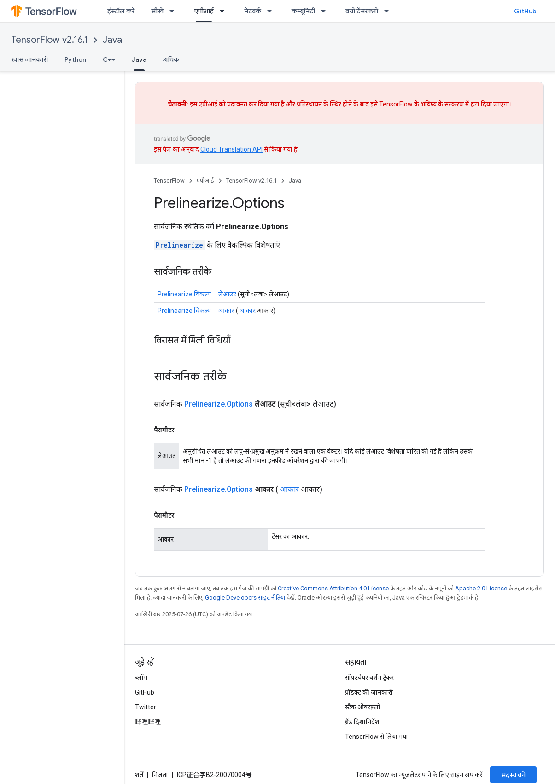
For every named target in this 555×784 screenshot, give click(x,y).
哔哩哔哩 (148, 721)
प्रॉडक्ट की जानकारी (369, 692)
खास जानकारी (29, 59)
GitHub (525, 11)
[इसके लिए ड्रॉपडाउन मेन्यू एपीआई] (225, 11)
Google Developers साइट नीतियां (245, 597)
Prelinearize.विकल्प (184, 294)
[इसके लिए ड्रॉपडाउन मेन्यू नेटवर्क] (272, 11)
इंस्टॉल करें (120, 11)
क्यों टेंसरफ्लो (361, 11)
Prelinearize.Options (218, 404)
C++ (109, 59)
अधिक (171, 59)
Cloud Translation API (231, 149)
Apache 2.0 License (481, 588)
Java (112, 40)
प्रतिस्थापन (309, 104)
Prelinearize (179, 245)
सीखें (157, 11)
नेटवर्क (252, 11)
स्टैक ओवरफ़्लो (362, 707)
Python (75, 59)
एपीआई (205, 180)
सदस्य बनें (513, 775)
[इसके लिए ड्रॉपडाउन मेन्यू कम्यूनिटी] (326, 11)
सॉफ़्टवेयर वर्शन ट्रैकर (369, 677)
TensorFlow (169, 180)
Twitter (145, 707)
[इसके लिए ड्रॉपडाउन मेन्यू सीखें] (175, 11)
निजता (160, 774)
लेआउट (227, 294)
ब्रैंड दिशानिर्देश (362, 721)
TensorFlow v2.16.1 (49, 40)
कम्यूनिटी (303, 11)
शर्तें (139, 774)
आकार (226, 310)
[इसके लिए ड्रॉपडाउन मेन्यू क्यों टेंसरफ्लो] (389, 11)
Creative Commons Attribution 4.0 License (333, 588)
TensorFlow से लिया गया (376, 736)
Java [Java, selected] (139, 59)
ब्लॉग (141, 677)
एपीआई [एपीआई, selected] (204, 11)
